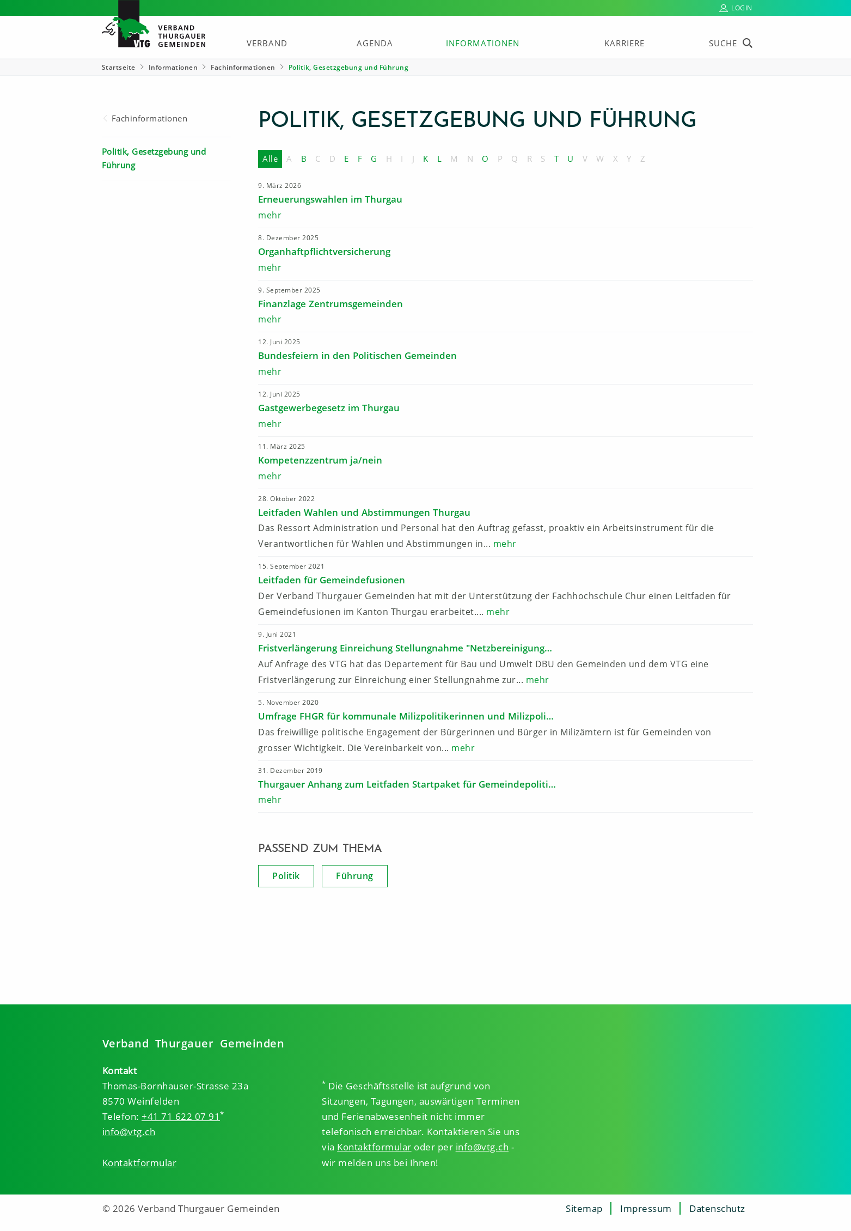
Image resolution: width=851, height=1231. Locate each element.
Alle (270, 158)
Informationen (482, 43)
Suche (723, 43)
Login (741, 8)
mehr (269, 215)
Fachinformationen (243, 67)
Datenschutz (717, 1208)
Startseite (119, 67)
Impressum (646, 1208)
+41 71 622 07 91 (181, 1116)
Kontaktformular (139, 1162)
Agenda (375, 43)
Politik (286, 876)
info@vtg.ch (129, 1131)
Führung (355, 876)
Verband (267, 43)
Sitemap (584, 1208)
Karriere (624, 43)
